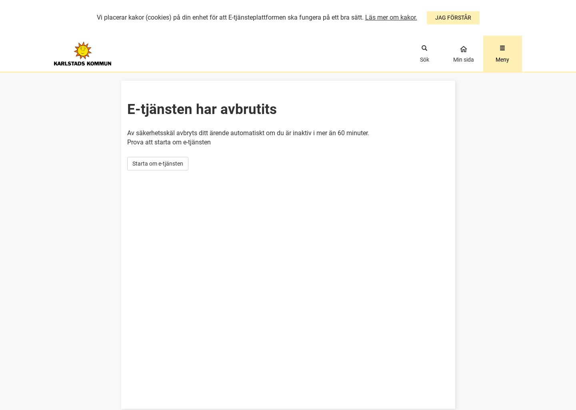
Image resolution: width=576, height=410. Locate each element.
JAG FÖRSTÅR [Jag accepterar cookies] (453, 17)
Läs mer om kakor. (391, 17)
